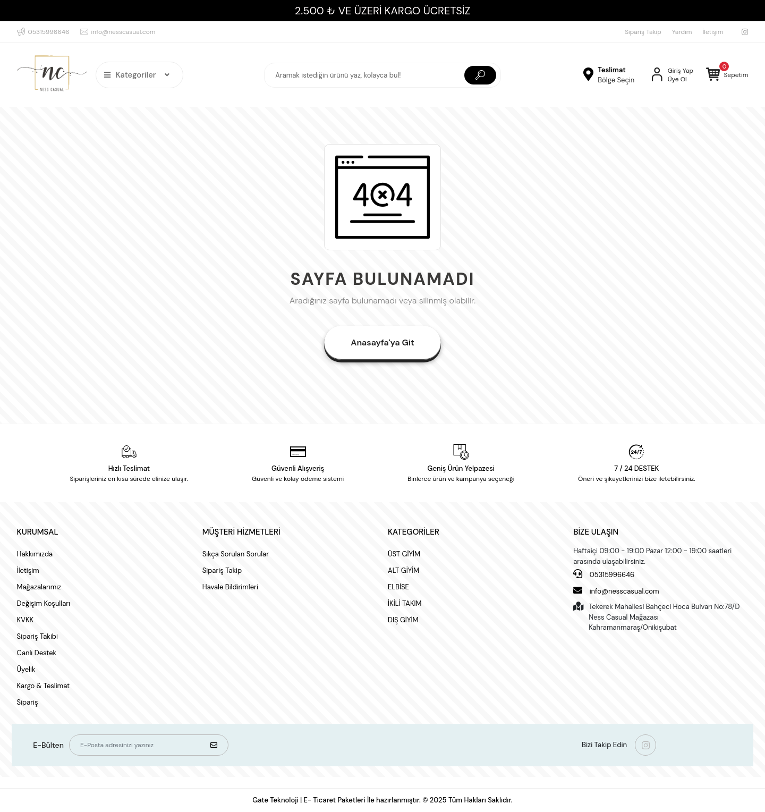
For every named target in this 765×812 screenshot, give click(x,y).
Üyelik (26, 669)
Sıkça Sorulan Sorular (235, 554)
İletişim (713, 32)
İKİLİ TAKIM (405, 603)
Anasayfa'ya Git (382, 342)
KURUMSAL (37, 532)
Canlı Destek (37, 652)
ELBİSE (398, 586)
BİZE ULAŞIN (595, 532)
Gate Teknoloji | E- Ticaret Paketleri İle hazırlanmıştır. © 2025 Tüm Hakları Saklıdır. (382, 800)
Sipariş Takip (643, 32)
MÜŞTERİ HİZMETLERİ (241, 532)
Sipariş (27, 702)
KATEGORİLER (413, 532)
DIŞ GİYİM (403, 619)
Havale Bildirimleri (230, 586)
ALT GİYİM (403, 570)
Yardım (682, 32)
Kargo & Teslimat (43, 685)
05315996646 (603, 574)
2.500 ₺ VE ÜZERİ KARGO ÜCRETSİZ (382, 11)
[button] (727, 75)
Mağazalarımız (39, 586)
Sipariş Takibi (37, 636)
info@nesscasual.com (616, 591)
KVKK (25, 619)
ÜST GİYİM (404, 554)
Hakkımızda (35, 554)
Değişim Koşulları (43, 603)
